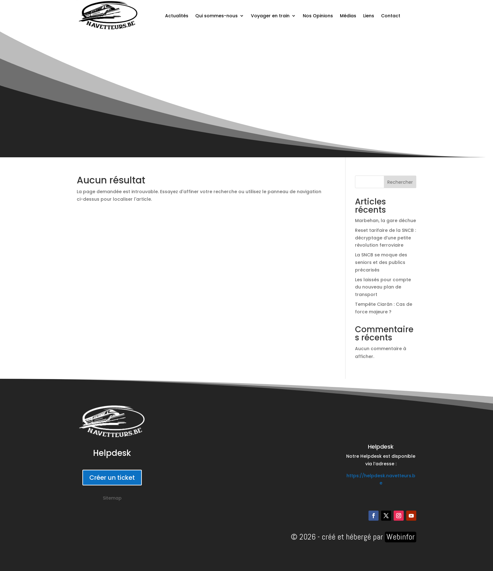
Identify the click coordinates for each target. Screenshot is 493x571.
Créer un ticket (112, 477)
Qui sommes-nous (216, 16)
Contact (390, 16)
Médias (348, 16)
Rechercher (400, 182)
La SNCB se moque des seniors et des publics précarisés (381, 262)
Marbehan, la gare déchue (385, 220)
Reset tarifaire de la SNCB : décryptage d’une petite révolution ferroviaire (385, 238)
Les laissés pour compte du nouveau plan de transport (383, 287)
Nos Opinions (318, 16)
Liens (368, 16)
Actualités (176, 16)
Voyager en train (270, 16)
